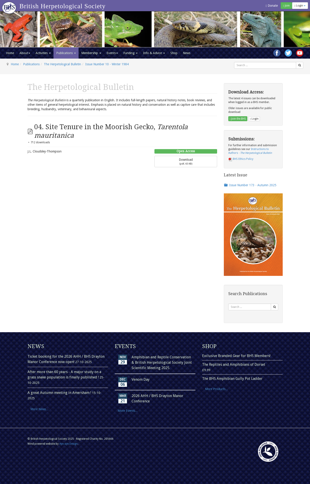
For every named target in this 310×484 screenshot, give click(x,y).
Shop (173, 53)
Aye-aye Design (68, 443)
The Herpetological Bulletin (62, 64)
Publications (66, 53)
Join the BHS (238, 118)
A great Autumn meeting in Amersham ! (60, 393)
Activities (43, 53)
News (186, 53)
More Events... (128, 410)
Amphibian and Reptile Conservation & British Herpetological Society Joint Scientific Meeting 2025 (162, 362)
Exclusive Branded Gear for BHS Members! (236, 356)
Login (300, 5)
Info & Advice (154, 53)
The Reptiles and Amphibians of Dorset (233, 364)
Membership (91, 53)
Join (286, 5)
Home (10, 53)
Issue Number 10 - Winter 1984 (107, 64)
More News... (39, 409)
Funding (130, 53)
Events (112, 53)
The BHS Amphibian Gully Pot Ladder (232, 378)
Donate (272, 6)
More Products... (216, 389)
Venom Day (141, 379)
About (24, 53)
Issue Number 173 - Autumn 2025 (252, 185)
